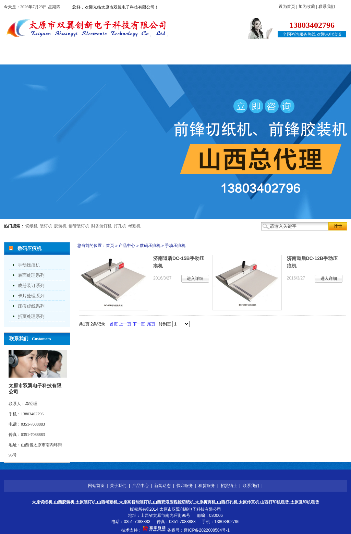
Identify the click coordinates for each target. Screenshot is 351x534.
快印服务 (180, 57)
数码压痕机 (150, 245)
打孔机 (120, 226)
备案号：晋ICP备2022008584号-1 (198, 530)
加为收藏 (307, 6)
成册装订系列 (31, 285)
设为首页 (287, 6)
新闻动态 (142, 57)
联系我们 (326, 6)
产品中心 (103, 57)
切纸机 (31, 226)
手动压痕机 (29, 265)
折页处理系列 (31, 316)
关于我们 (65, 57)
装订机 (46, 226)
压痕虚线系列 (31, 306)
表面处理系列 (31, 275)
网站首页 (27, 57)
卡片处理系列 (31, 295)
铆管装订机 (79, 226)
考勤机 (134, 226)
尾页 (151, 324)
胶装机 (60, 226)
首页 (110, 245)
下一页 (139, 324)
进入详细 (195, 278)
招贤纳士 (256, 57)
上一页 (125, 324)
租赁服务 (218, 57)
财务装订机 (101, 226)
